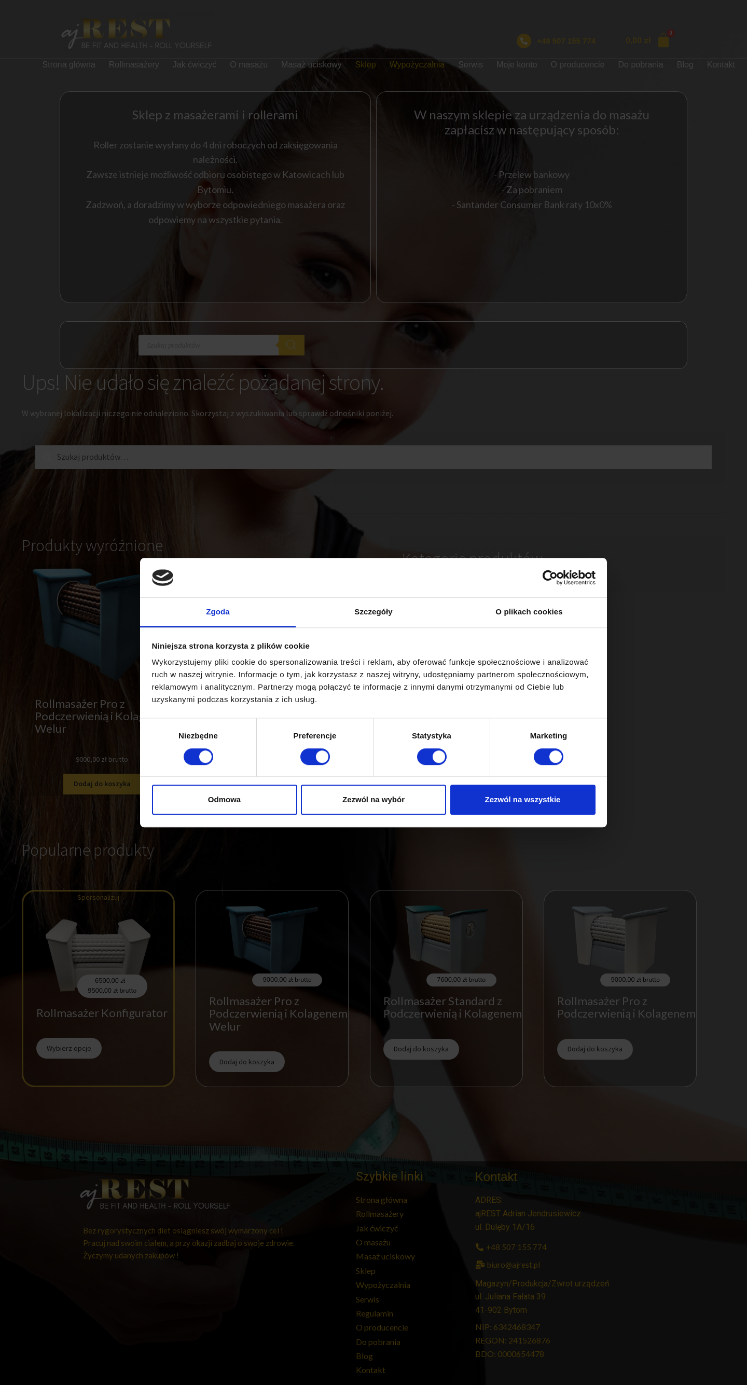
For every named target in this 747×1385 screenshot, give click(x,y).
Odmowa (224, 799)
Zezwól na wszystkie (523, 799)
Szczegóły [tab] (373, 612)
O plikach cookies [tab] (528, 612)
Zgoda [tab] (218, 612)
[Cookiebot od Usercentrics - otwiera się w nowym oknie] (550, 577)
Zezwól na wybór (373, 799)
